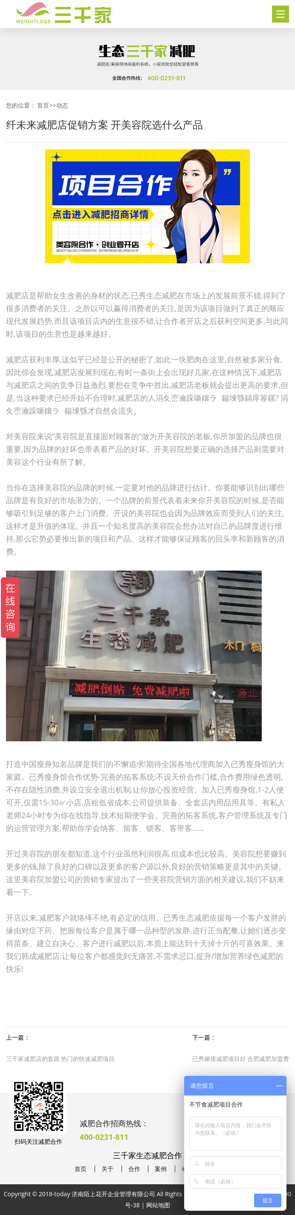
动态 (62, 105)
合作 (134, 1168)
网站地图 (158, 1205)
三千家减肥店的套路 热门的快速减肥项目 (60, 1059)
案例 (161, 1168)
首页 (43, 105)
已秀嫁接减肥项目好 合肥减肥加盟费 (240, 1059)
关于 (107, 1168)
